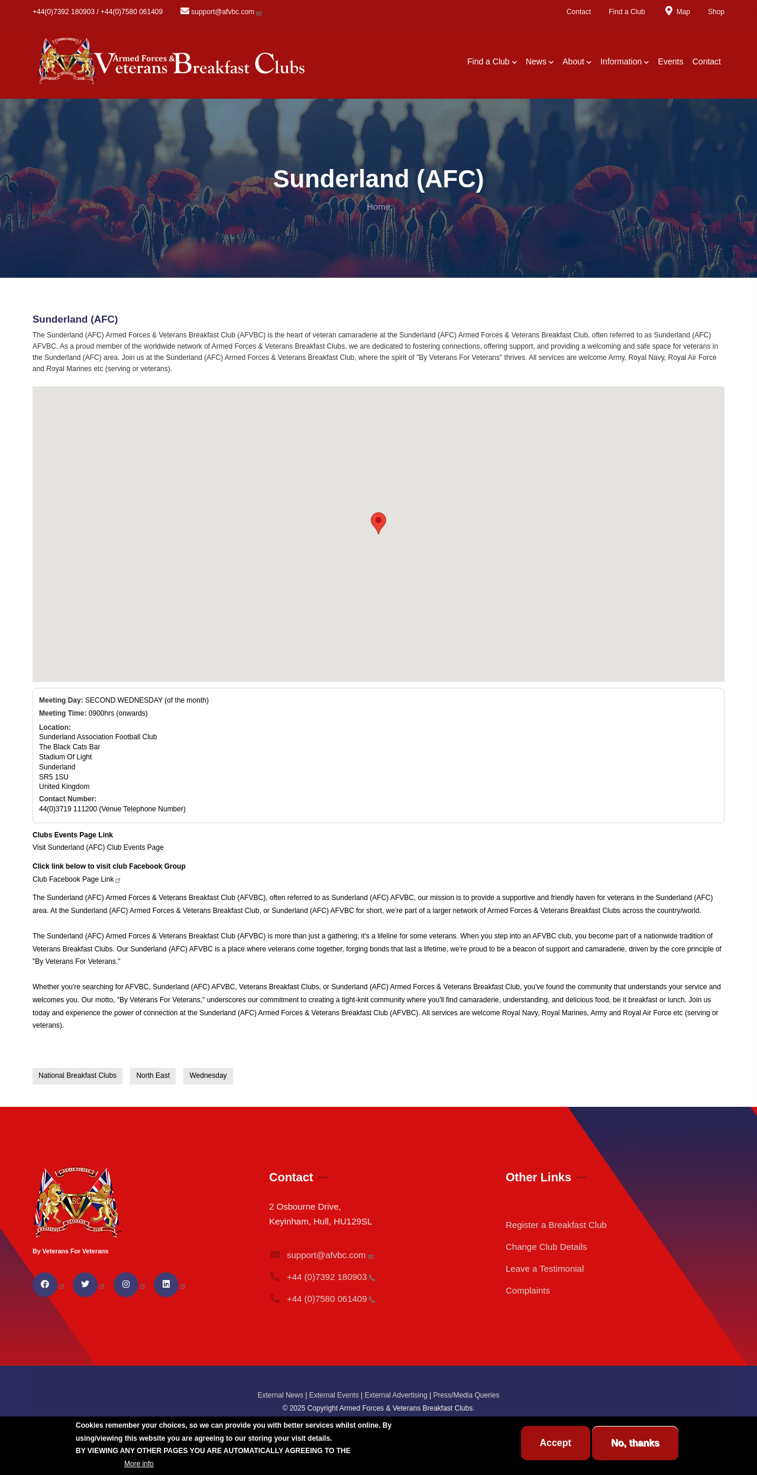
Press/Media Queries (466, 1395)
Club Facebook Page (77, 879)
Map (676, 12)
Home (378, 207)
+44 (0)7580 (322, 1299)
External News (280, 1395)
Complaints (528, 1290)
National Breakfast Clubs (77, 1075)
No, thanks (635, 1443)
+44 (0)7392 (322, 1277)
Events (671, 61)
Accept (555, 1443)
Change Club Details (546, 1247)
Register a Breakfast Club (556, 1225)
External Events (334, 1395)
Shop (716, 12)
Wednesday (208, 1075)
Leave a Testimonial (545, 1268)
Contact (579, 12)
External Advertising (396, 1395)
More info (139, 1464)
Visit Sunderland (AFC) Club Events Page (98, 847)
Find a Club (627, 12)
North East (153, 1075)
